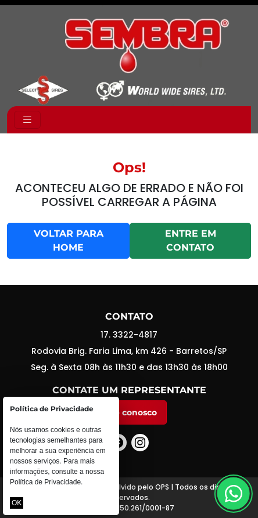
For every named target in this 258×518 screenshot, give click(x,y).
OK (16, 503)
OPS (162, 487)
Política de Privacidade (45, 482)
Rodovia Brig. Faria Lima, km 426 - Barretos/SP (129, 351)
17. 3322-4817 (129, 334)
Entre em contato (190, 240)
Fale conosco (129, 412)
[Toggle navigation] (27, 120)
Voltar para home (68, 240)
